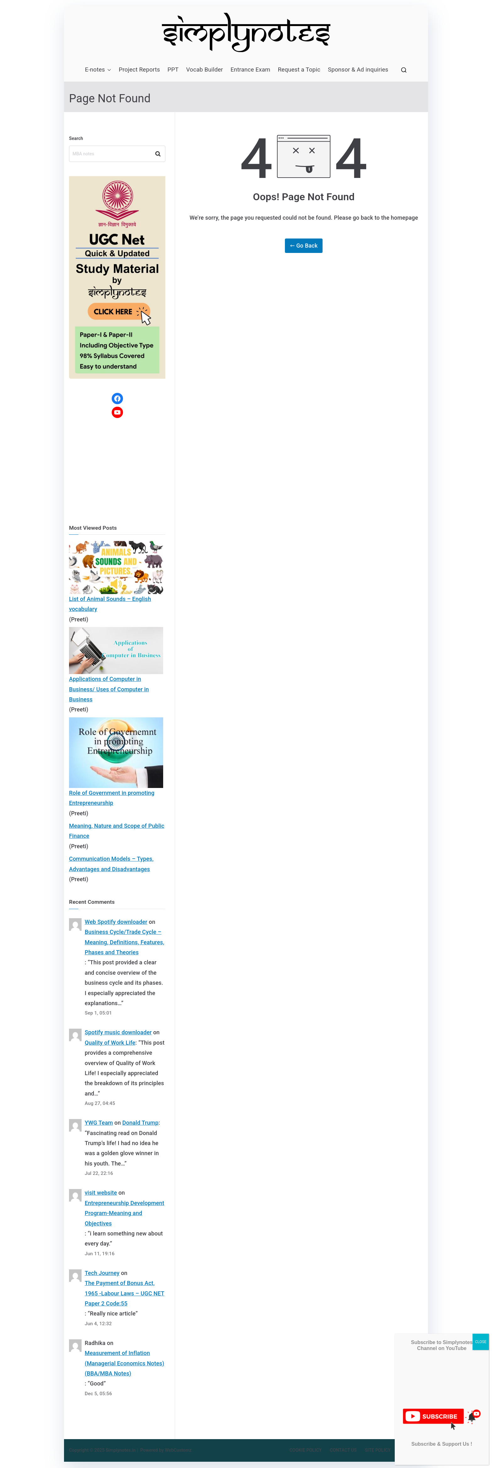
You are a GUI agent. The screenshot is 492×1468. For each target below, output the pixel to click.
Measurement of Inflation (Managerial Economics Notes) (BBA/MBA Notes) (124, 1363)
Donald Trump (140, 1122)
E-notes (98, 70)
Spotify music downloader (118, 1032)
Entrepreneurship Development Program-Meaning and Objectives (124, 1213)
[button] (108, 70)
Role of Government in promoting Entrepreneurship (111, 798)
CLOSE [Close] (480, 1342)
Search (76, 138)
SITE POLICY (378, 1450)
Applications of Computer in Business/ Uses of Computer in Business (109, 689)
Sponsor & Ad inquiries (358, 69)
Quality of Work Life (110, 1042)
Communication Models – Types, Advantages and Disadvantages (111, 863)
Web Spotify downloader (116, 922)
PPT (173, 69)
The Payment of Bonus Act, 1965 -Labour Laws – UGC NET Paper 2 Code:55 (124, 1293)
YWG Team (99, 1122)
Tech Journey (102, 1273)
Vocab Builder (204, 69)
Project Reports (139, 69)
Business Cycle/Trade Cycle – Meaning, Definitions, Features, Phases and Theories (124, 942)
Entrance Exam (250, 69)
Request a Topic (299, 69)
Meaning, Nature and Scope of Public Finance (116, 830)
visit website (101, 1192)
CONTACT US (343, 1450)
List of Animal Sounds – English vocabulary (110, 604)
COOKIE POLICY (305, 1450)
